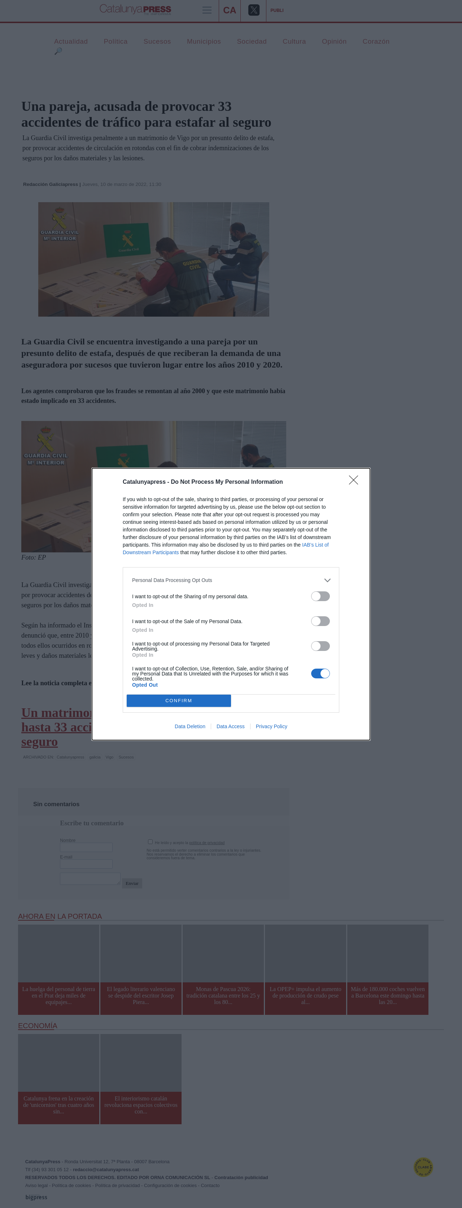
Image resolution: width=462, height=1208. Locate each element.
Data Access (231, 726)
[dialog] (231, 604)
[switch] (320, 596)
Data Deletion (190, 726)
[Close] (356, 482)
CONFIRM (178, 700)
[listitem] (231, 580)
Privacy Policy (271, 726)
